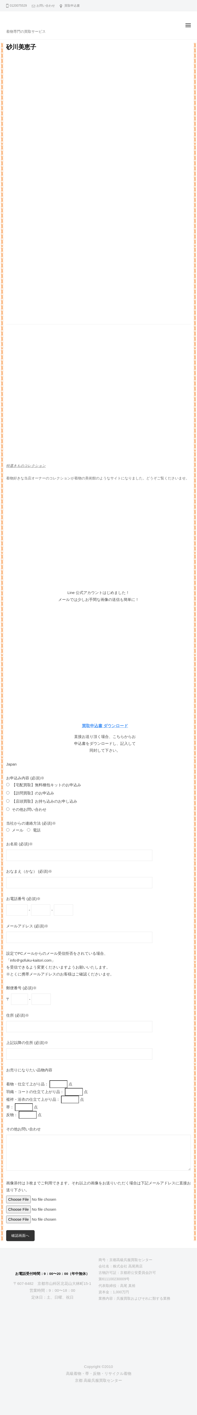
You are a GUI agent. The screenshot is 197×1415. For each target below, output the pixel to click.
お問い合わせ (45, 5)
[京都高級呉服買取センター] (52, 1327)
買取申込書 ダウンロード (105, 725)
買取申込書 (72, 5)
